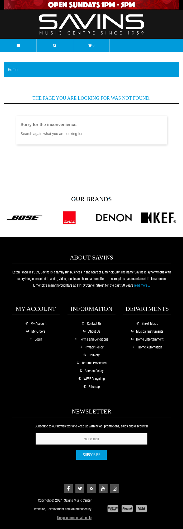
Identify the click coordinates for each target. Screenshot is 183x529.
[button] (55, 45)
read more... (142, 285)
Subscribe (91, 454)
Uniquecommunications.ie (74, 517)
